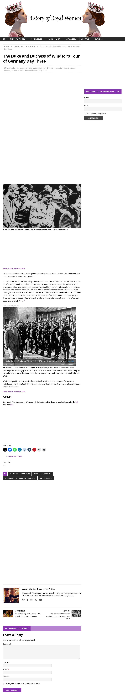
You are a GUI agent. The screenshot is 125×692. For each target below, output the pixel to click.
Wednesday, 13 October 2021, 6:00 (19, 68)
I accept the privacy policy (96, 114)
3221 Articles (50, 589)
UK (11, 405)
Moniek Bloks (40, 68)
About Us (85, 39)
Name (5, 662)
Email (5, 669)
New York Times (15, 456)
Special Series (36, 39)
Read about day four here (14, 392)
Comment (7, 644)
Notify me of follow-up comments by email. (23, 684)
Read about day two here (14, 268)
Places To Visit (54, 39)
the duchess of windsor (19, 474)
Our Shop (99, 39)
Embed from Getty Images (11, 306)
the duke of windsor (43, 474)
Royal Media (71, 39)
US (77, 402)
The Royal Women (17, 39)
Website (6, 676)
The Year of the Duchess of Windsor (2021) (26, 71)
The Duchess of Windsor (58, 68)
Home (4, 39)
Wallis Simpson (45, 478)
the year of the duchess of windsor (20, 478)
